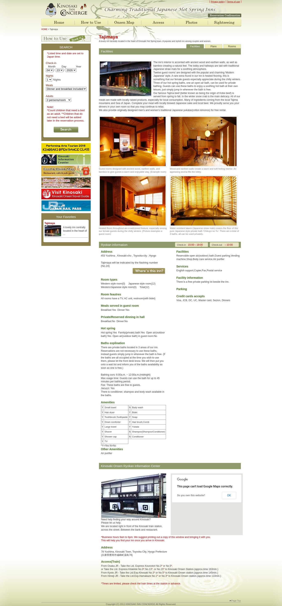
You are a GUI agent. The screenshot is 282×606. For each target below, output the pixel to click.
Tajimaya (50, 223)
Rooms (232, 46)
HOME (44, 29)
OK (229, 495)
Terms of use (233, 1)
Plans (213, 46)
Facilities (195, 46)
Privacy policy (218, 1)
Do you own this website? (191, 495)
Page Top (235, 600)
